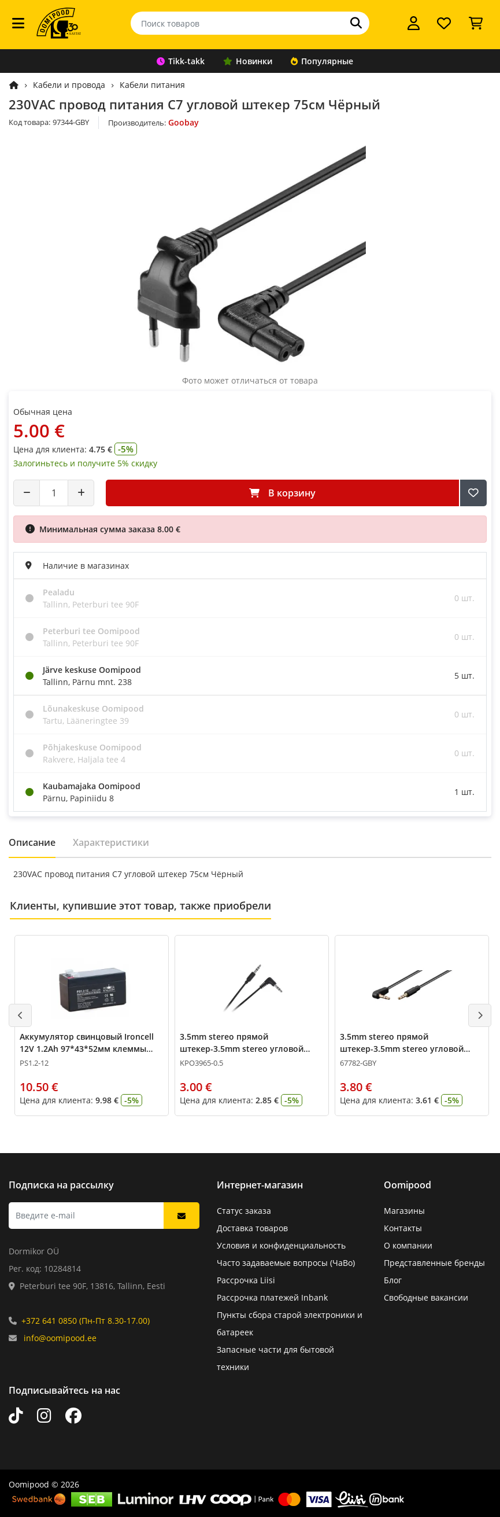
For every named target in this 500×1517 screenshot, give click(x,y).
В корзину (282, 493)
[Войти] (413, 23)
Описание (32, 842)
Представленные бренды (434, 1262)
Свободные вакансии (426, 1297)
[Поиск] (356, 23)
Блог (393, 1280)
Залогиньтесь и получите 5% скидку (85, 463)
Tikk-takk (181, 61)
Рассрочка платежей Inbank (272, 1297)
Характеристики (111, 842)
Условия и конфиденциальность (281, 1245)
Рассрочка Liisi (246, 1280)
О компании (408, 1245)
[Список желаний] (444, 23)
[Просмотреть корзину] (475, 23)
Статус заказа (244, 1210)
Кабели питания (152, 84)
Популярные (322, 61)
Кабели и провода (69, 84)
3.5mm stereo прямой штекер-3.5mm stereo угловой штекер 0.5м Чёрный (241, 1048)
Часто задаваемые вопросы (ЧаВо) (286, 1262)
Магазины (404, 1210)
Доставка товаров (252, 1228)
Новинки (247, 61)
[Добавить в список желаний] (473, 493)
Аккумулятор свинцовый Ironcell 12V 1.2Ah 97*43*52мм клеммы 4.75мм (87, 1048)
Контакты (403, 1228)
